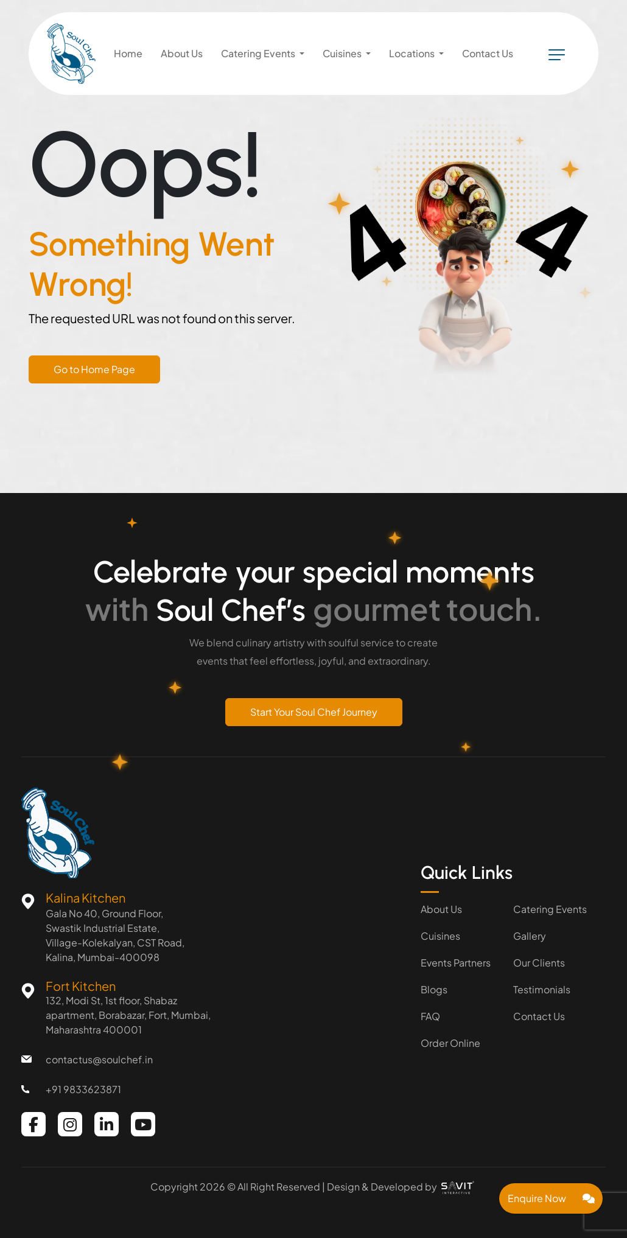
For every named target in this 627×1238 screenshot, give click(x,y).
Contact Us (539, 1016)
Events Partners (456, 962)
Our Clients (539, 962)
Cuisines (440, 935)
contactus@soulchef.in (99, 1059)
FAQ (430, 1016)
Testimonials (541, 989)
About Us (441, 909)
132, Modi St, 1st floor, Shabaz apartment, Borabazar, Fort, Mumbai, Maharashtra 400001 (128, 1015)
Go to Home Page (94, 369)
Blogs (434, 989)
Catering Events (550, 909)
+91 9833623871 (83, 1089)
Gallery (529, 935)
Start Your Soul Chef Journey (313, 711)
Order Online (450, 1043)
